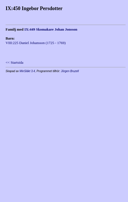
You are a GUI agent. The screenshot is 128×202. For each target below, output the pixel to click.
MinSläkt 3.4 (27, 71)
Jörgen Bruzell (70, 71)
